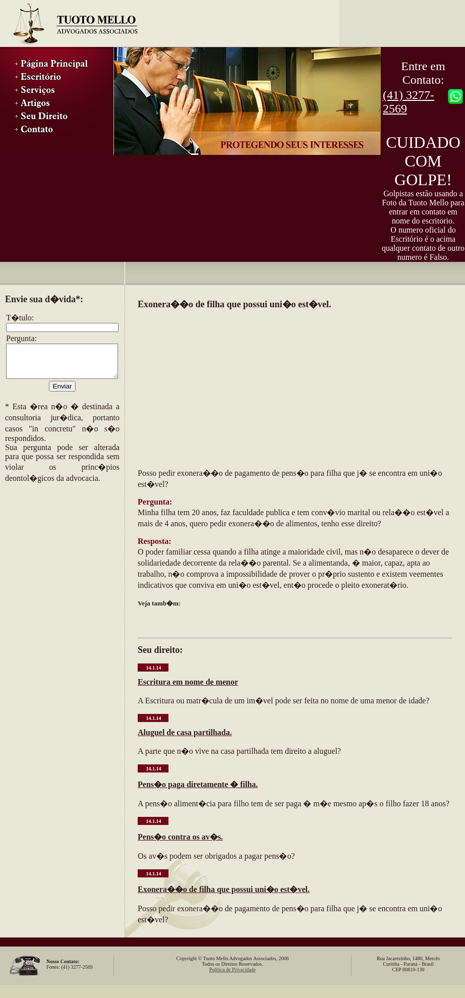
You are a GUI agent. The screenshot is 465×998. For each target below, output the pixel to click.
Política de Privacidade (232, 969)
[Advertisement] (55, 551)
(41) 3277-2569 (408, 101)
